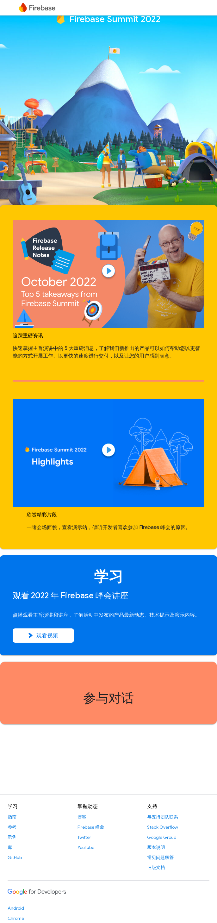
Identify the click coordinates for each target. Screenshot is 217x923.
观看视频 (43, 636)
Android (16, 908)
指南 (12, 817)
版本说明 (156, 847)
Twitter (84, 837)
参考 (12, 827)
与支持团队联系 (162, 817)
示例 (12, 837)
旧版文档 (156, 867)
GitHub (15, 857)
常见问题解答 (160, 857)
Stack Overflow (162, 827)
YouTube (86, 847)
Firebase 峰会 (91, 827)
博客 (82, 817)
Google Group (161, 837)
